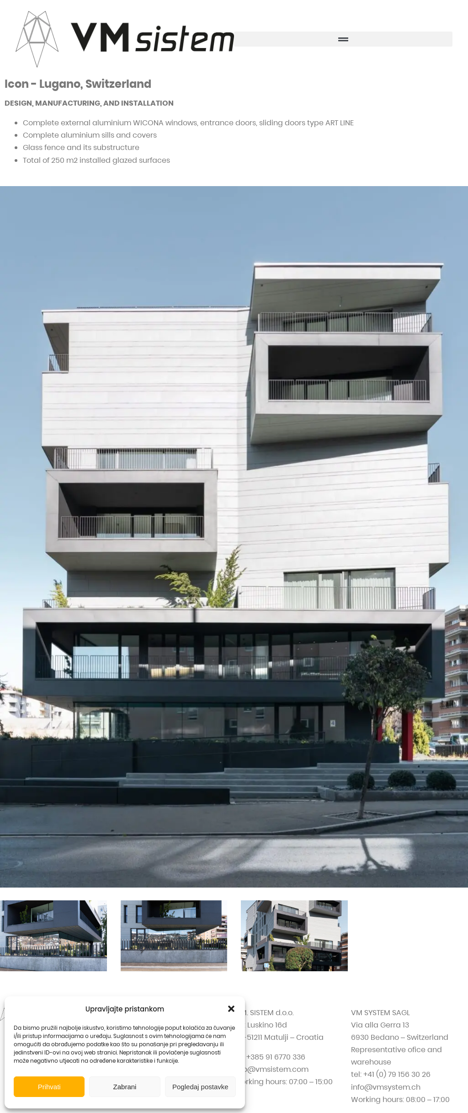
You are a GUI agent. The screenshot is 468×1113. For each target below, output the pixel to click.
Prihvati (49, 1087)
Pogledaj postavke (200, 1087)
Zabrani (125, 1087)
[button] (231, 1008)
